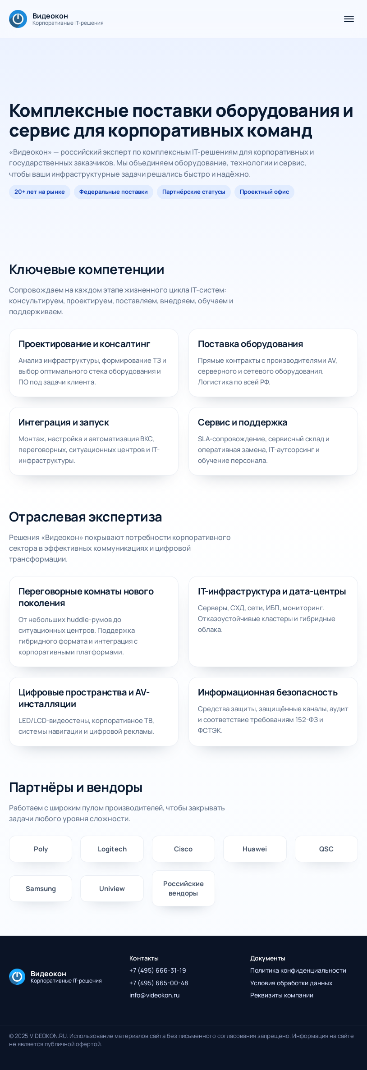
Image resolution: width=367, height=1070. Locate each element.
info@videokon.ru (154, 995)
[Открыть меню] (349, 19)
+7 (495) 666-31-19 (157, 970)
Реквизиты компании (281, 995)
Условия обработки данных (291, 983)
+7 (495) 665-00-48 (158, 983)
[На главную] (56, 19)
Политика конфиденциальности (298, 970)
